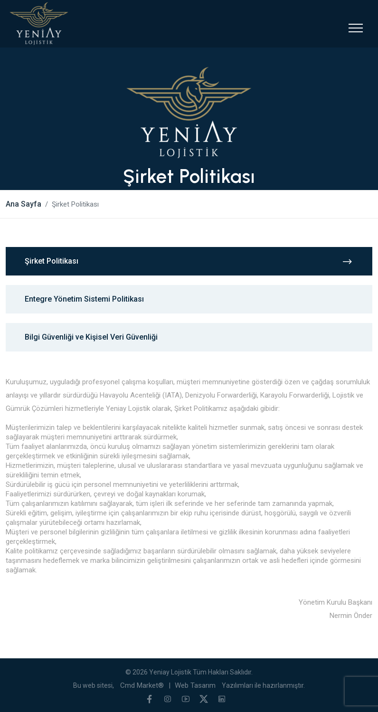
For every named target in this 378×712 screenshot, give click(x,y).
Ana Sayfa (23, 204)
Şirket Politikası (189, 261)
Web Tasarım (195, 685)
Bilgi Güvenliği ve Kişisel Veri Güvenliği (91, 337)
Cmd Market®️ (142, 685)
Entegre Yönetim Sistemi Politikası (84, 299)
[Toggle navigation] (356, 28)
